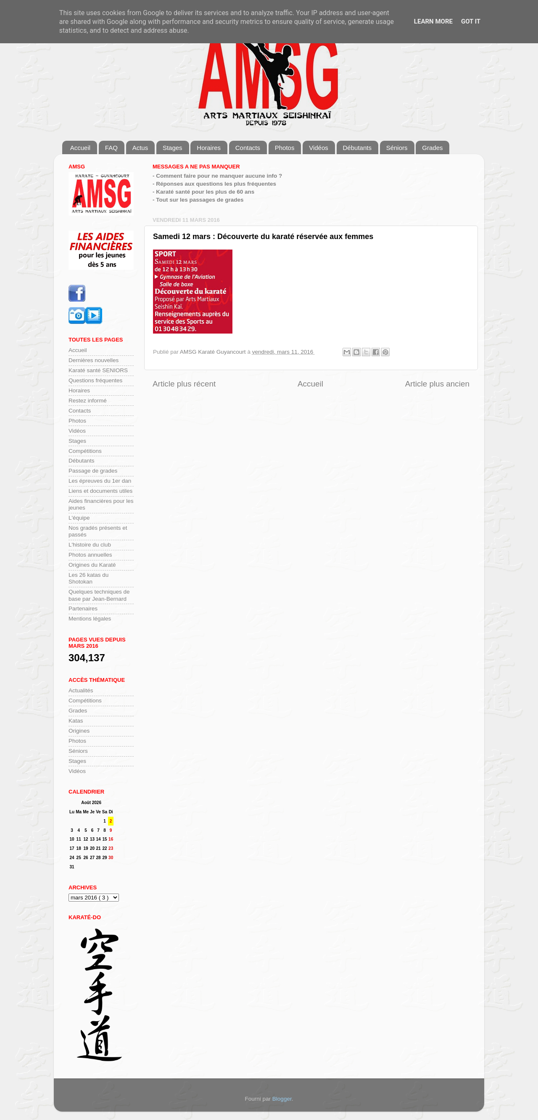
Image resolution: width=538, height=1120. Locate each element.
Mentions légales (90, 618)
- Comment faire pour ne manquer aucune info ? (217, 176)
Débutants (357, 147)
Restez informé (88, 400)
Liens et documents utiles (100, 491)
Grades (432, 147)
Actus (140, 147)
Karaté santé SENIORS (98, 370)
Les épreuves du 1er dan (100, 481)
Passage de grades (93, 471)
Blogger (282, 1099)
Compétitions (85, 451)
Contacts (247, 147)
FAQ (111, 147)
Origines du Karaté (92, 565)
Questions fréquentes (95, 380)
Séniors (397, 147)
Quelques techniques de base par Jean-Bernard (99, 595)
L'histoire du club (90, 545)
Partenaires (83, 608)
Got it (470, 21)
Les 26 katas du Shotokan (88, 578)
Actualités (81, 690)
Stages (172, 147)
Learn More (433, 21)
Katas (76, 721)
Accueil (80, 147)
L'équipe (79, 518)
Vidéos (318, 147)
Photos (285, 147)
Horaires (209, 147)
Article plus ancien (437, 383)
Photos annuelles (90, 555)
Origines (79, 731)
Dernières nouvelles (94, 360)
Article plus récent (184, 383)
